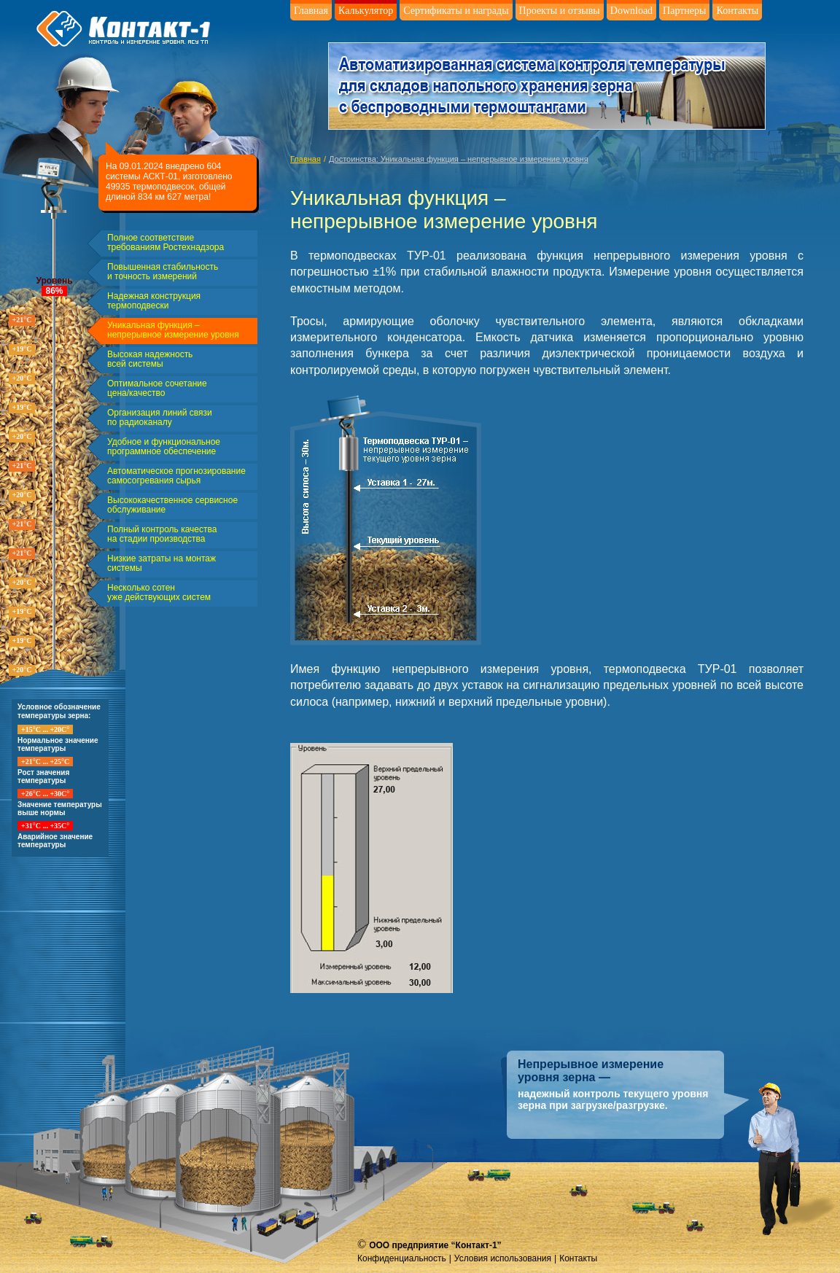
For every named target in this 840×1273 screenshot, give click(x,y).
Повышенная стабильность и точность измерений (162, 271)
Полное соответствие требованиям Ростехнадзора (165, 242)
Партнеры (684, 10)
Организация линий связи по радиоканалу (159, 417)
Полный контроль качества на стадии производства (162, 534)
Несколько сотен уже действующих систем (159, 592)
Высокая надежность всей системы (149, 359)
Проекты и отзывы (559, 10)
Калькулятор (365, 10)
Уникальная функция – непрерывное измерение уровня (173, 330)
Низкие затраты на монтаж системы (161, 563)
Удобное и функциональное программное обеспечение (163, 446)
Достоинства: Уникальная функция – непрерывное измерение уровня (458, 159)
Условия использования (502, 1258)
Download (631, 10)
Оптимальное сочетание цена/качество (157, 388)
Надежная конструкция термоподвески (154, 301)
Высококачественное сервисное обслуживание (172, 505)
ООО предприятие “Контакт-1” (435, 1245)
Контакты (737, 10)
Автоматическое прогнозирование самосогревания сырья (176, 476)
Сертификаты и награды (455, 10)
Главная (311, 10)
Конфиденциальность (401, 1258)
